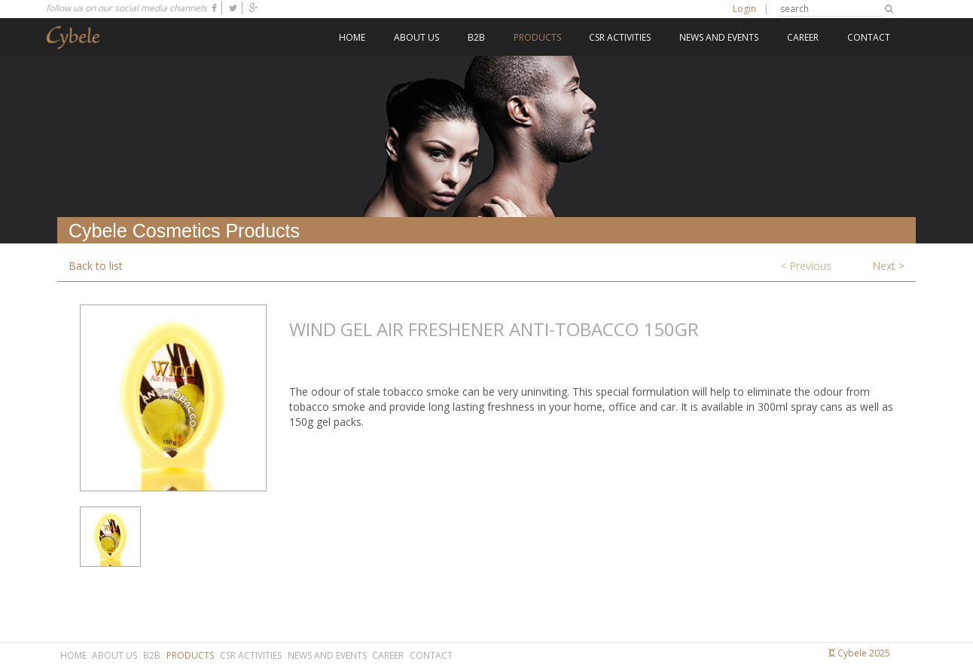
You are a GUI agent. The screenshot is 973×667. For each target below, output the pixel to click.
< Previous (805, 266)
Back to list (96, 266)
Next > (888, 266)
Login (744, 8)
